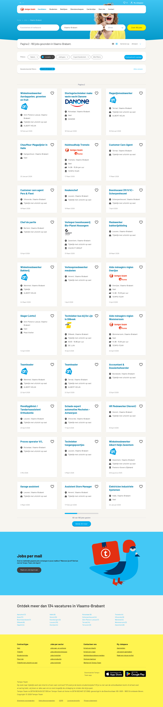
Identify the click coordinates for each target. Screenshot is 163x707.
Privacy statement (90, 700)
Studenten (53, 9)
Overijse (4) (54, 625)
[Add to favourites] (52, 93)
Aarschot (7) (21, 614)
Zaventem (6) (119, 625)
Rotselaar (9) (86, 614)
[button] (53, 69)
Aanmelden (121, 648)
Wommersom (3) (121, 622)
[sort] (136, 42)
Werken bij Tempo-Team (92, 663)
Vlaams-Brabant (36, 20)
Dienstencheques (77, 9)
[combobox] (38, 27)
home (19, 20)
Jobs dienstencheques (58, 652)
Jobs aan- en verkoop (58, 648)
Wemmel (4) (119, 620)
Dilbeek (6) (21, 622)
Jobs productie (55, 659)
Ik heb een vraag (89, 652)
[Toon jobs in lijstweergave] (113, 44)
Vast (18, 648)
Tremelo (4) (119, 614)
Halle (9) (52, 614)
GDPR (61, 700)
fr (23, 2)
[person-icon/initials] (137, 3)
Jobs (25, 20)
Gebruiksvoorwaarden (47, 700)
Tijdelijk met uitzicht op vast (27, 663)
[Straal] (115, 27)
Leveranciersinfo (73, 700)
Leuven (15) (54, 622)
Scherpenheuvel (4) (89, 617)
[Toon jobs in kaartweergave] (117, 44)
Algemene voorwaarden (26, 700)
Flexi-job (20, 659)
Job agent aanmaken (124, 652)
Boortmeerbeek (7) (24, 620)
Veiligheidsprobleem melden (94, 655)
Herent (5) (53, 617)
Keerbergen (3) (55, 620)
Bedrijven (63, 9)
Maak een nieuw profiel (125, 655)
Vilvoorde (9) (119, 617)
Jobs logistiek (55, 655)
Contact (111, 9)
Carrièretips (91, 9)
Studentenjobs (22, 655)
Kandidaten (42, 9)
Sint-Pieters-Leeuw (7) (90, 620)
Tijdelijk (20, 652)
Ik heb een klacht (90, 648)
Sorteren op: (125, 44)
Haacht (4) (20, 625)
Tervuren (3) (86, 625)
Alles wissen (138, 69)
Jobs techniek (55, 663)
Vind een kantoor (90, 659)
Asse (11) (20, 617)
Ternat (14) (86, 622)
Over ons (102, 9)
